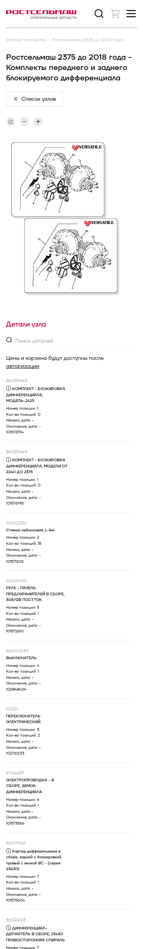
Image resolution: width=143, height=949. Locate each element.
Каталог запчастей (26, 40)
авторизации (22, 366)
